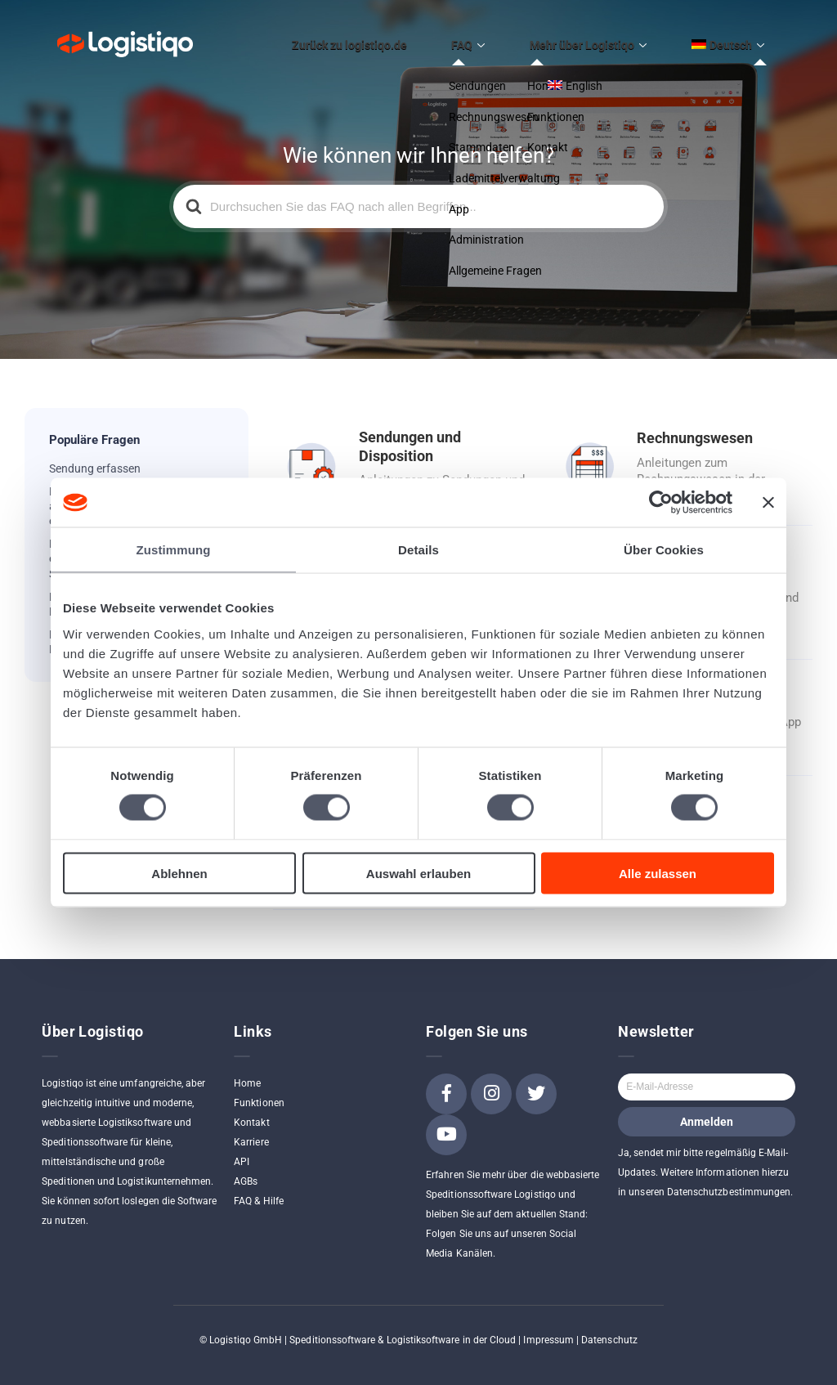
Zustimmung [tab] (174, 550)
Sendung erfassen (95, 455)
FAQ (508, 38)
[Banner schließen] (768, 503)
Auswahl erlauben (418, 873)
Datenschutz (609, 1327)
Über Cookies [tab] (664, 550)
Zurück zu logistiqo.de (414, 38)
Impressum (548, 1327)
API (241, 1148)
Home (247, 1070)
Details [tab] (418, 550)
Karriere (251, 1129)
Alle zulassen (657, 873)
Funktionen (259, 1090)
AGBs (245, 1168)
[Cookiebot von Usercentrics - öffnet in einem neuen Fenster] (660, 503)
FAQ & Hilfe (259, 1188)
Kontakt (251, 1109)
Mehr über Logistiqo (609, 38)
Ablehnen (179, 873)
